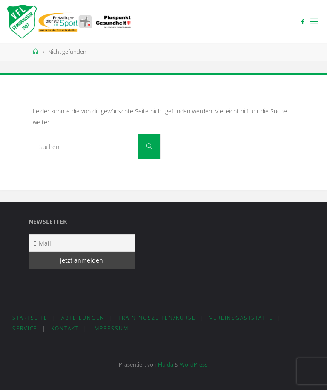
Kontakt (65, 328)
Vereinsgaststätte (241, 318)
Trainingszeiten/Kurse (157, 318)
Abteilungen (83, 318)
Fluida (165, 364)
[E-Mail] (82, 243)
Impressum (110, 328)
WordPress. (194, 364)
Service (24, 328)
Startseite (30, 318)
